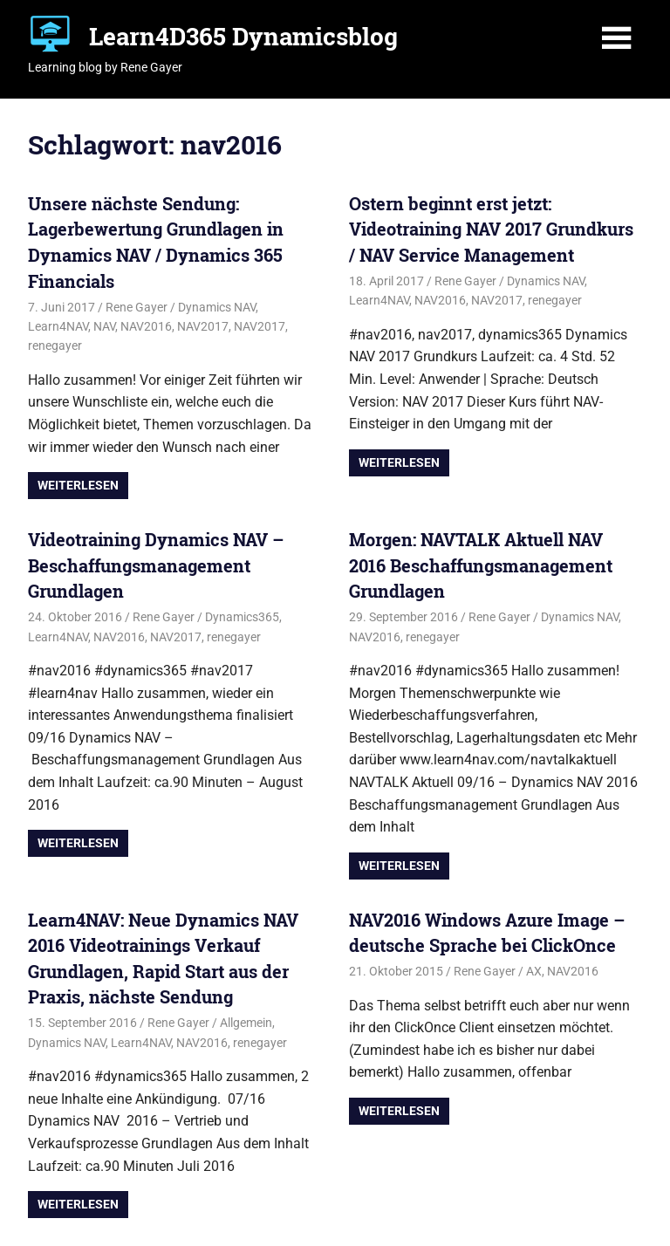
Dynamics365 (242, 617)
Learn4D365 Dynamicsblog (243, 36)
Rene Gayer (137, 307)
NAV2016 (146, 326)
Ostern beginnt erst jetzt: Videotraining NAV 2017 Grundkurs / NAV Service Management (491, 229)
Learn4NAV (58, 326)
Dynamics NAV (217, 307)
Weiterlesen (78, 485)
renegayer (55, 346)
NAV (104, 326)
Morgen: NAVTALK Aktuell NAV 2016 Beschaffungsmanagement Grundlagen (480, 565)
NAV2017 (203, 326)
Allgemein (246, 1023)
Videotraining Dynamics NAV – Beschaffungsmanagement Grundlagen (156, 565)
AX (534, 971)
